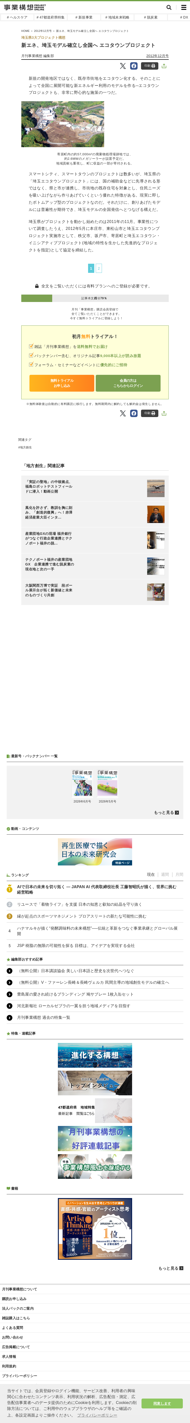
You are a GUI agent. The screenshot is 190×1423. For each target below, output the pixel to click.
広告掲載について (16, 1347)
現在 (151, 874)
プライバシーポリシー (19, 1376)
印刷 (149, 66)
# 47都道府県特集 (51, 17)
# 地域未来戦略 (117, 17)
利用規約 (9, 1366)
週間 (165, 874)
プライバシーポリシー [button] (97, 1415)
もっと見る (164, 812)
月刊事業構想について (19, 1289)
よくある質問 (12, 1328)
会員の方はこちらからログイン (128, 383)
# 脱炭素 (151, 17)
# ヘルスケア (17, 17)
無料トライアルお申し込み (61, 383)
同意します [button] (162, 1403)
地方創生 (26, 447)
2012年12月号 (42, 30)
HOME (25, 30)
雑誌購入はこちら (16, 1318)
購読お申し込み (14, 1299)
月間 (179, 874)
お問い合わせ (12, 1337)
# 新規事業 (84, 17)
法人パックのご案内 (18, 1308)
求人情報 (9, 1357)
